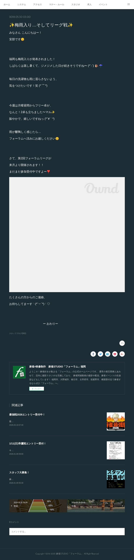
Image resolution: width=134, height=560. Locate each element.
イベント (103, 4)
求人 (89, 4)
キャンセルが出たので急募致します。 (27, 450)
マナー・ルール (56, 4)
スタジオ (75, 4)
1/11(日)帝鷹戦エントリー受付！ (27, 443)
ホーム (7, 4)
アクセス (37, 4)
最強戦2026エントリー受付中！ (27, 414)
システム (21, 4)
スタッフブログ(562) (17, 333)
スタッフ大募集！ (19, 472)
